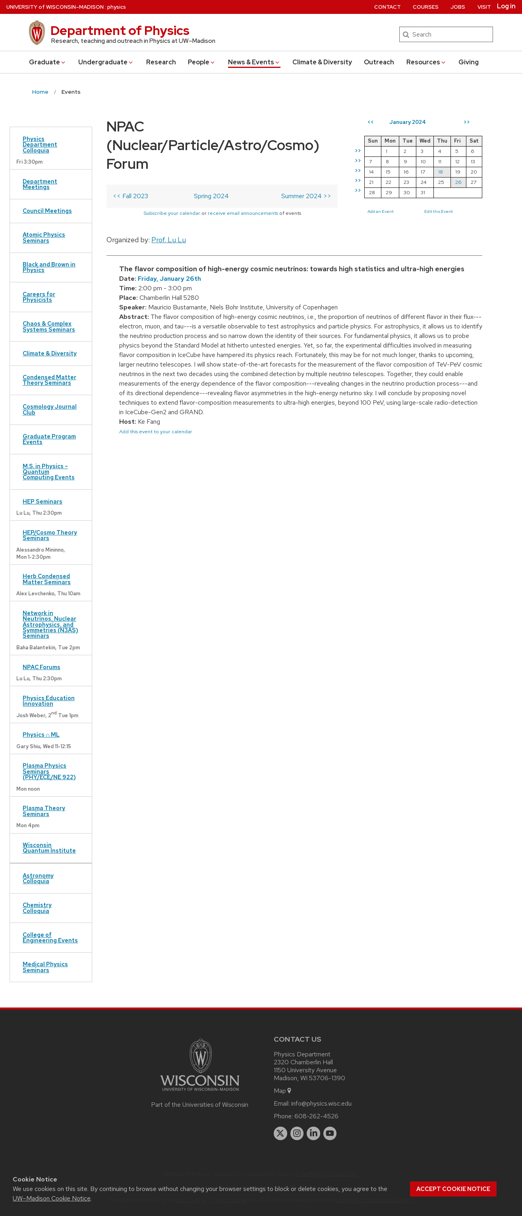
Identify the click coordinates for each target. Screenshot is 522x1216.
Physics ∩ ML (41, 734)
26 (458, 182)
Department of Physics (119, 30)
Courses (426, 7)
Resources (426, 62)
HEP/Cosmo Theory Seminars (50, 535)
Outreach (379, 62)
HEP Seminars (42, 501)
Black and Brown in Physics (49, 267)
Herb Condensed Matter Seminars (47, 578)
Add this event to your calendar (155, 431)
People (202, 62)
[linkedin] (313, 1133)
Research (161, 62)
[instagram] (297, 1133)
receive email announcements (243, 213)
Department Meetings (40, 184)
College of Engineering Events (50, 937)
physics (116, 7)
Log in (506, 6)
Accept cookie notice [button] (453, 1189)
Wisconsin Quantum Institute (49, 847)
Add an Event (380, 211)
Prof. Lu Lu (168, 239)
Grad (47, 62)
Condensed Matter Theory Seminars (49, 379)
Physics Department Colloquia (40, 144)
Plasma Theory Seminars (44, 810)
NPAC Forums (41, 667)
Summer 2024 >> (306, 196)
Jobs (457, 7)
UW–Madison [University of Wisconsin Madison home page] (55, 7)
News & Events (254, 62)
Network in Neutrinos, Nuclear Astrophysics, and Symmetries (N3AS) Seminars (50, 624)
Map (283, 1091)
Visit (484, 7)
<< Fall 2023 (130, 196)
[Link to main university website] (200, 1092)
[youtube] (330, 1133)
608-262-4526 (316, 1116)
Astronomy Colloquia (38, 878)
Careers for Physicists (39, 296)
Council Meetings (47, 210)
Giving (468, 62)
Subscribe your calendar (171, 213)
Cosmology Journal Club (50, 409)
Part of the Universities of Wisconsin (199, 1105)
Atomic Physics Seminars (44, 237)
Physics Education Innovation (49, 700)
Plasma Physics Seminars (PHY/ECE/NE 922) (49, 771)
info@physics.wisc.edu (321, 1103)
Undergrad (106, 62)
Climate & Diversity (322, 62)
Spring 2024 (211, 196)
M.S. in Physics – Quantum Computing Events (49, 471)
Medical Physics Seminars (45, 966)
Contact (387, 7)
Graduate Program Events (49, 439)
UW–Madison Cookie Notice (52, 1198)
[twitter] (280, 1133)
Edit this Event (438, 211)
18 (440, 171)
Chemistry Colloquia (37, 907)
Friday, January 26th (169, 278)
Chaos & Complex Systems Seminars (49, 326)
